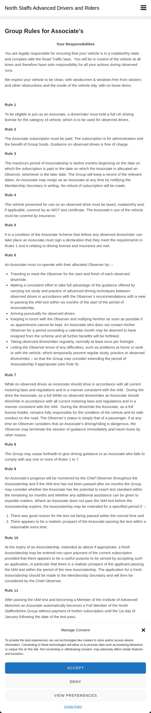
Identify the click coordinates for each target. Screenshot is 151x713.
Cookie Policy (73, 706)
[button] (143, 630)
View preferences (75, 695)
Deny (75, 681)
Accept (75, 668)
